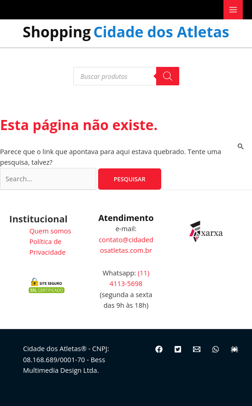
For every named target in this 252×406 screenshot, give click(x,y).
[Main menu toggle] (233, 9)
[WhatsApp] (215, 349)
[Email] (196, 349)
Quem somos (50, 230)
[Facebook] (159, 349)
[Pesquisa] (167, 76)
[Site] (234, 349)
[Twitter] (178, 349)
